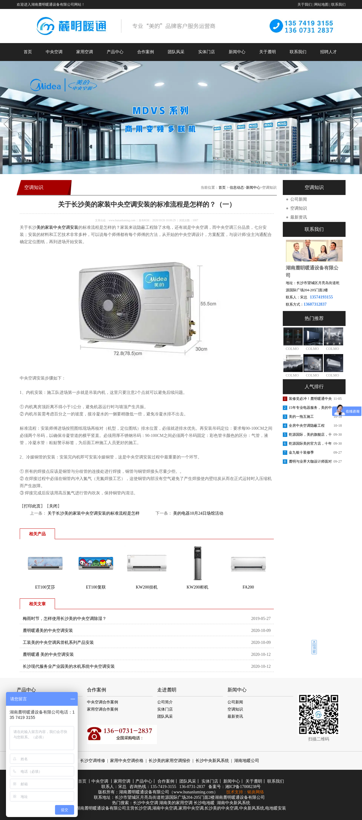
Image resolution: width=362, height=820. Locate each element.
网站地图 (321, 4)
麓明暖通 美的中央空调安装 (48, 654)
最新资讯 (298, 217)
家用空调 (84, 52)
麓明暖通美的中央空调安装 (48, 630)
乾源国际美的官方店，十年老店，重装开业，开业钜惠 (310, 444)
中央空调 (54, 52)
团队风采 (176, 52)
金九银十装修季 (301, 452)
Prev (4, 114)
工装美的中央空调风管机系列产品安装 (58, 642)
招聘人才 (328, 52)
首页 (28, 52)
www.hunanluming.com (122, 220)
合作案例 (145, 52)
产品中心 (115, 52)
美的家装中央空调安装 (57, 227)
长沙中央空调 (145, 803)
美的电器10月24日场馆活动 (198, 513)
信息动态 (237, 187)
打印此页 (32, 506)
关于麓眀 (253, 781)
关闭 (53, 506)
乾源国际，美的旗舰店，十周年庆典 (310, 435)
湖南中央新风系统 (233, 803)
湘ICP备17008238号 (243, 786)
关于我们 (304, 4)
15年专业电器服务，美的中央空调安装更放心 (310, 409)
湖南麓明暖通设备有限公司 (144, 792)
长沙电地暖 (204, 803)
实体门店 (206, 52)
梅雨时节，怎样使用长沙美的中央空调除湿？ (64, 618)
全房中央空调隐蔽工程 (307, 425)
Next (351, 114)
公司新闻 (298, 199)
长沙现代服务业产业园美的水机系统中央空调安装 (69, 666)
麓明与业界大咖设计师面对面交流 (310, 462)
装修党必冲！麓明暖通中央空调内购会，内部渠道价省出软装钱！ (310, 400)
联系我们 (338, 4)
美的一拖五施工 (301, 416)
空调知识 (298, 208)
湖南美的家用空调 (176, 803)
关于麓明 (267, 52)
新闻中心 (237, 52)
